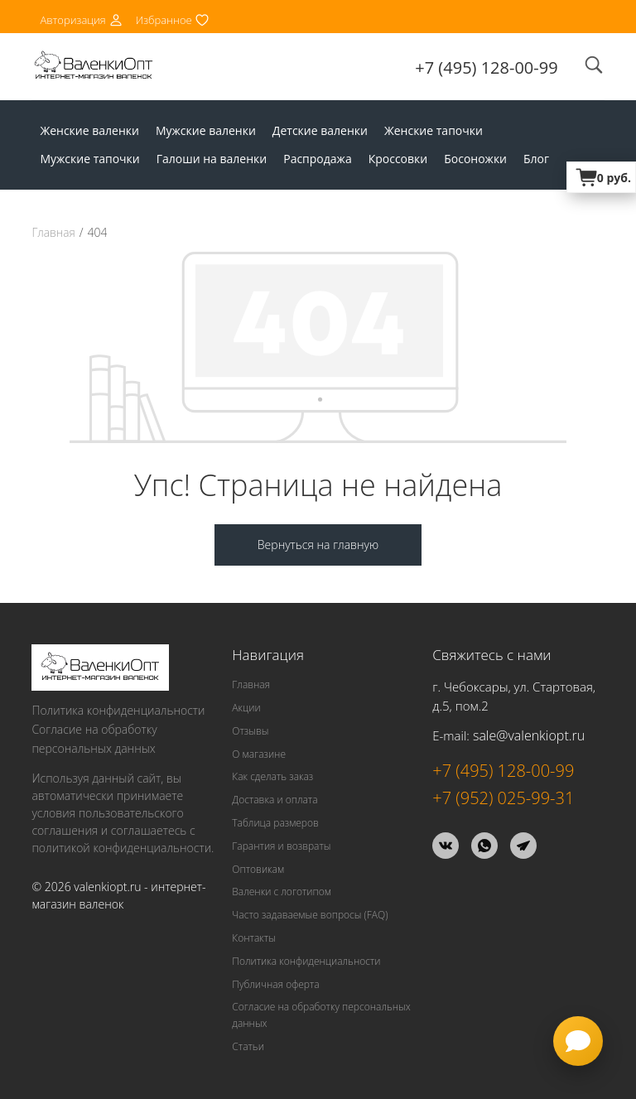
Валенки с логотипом (281, 892)
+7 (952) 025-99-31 (503, 797)
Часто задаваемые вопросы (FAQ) (310, 914)
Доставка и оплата (274, 799)
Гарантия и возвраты (281, 845)
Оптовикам (258, 868)
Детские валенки (320, 130)
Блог (536, 158)
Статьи (248, 1046)
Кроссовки (398, 158)
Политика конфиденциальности (118, 709)
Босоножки (475, 158)
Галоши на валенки (212, 158)
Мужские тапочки (89, 158)
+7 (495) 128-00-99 (486, 67)
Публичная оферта (275, 983)
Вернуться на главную (318, 544)
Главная (53, 233)
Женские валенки (89, 130)
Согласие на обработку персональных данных (94, 738)
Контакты (253, 937)
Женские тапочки (433, 130)
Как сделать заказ (272, 776)
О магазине (259, 753)
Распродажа (317, 158)
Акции (246, 707)
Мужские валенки (206, 130)
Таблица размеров (275, 822)
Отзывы (250, 730)
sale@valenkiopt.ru (529, 734)
